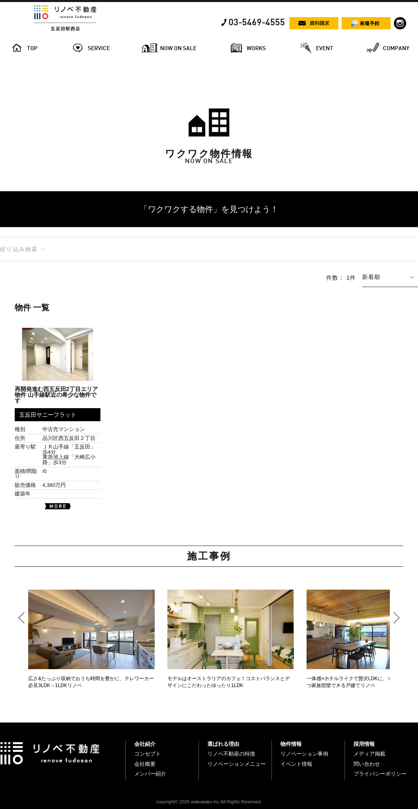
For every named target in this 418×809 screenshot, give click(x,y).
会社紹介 (145, 744)
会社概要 (145, 764)
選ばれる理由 (223, 744)
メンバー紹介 (150, 773)
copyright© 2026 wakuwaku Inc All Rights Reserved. (209, 801)
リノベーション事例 (304, 753)
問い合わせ (367, 764)
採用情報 (364, 744)
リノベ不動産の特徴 (231, 753)
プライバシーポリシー (380, 773)
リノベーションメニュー (236, 764)
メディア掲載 (369, 753)
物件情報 (291, 744)
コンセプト (147, 753)
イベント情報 (296, 764)
